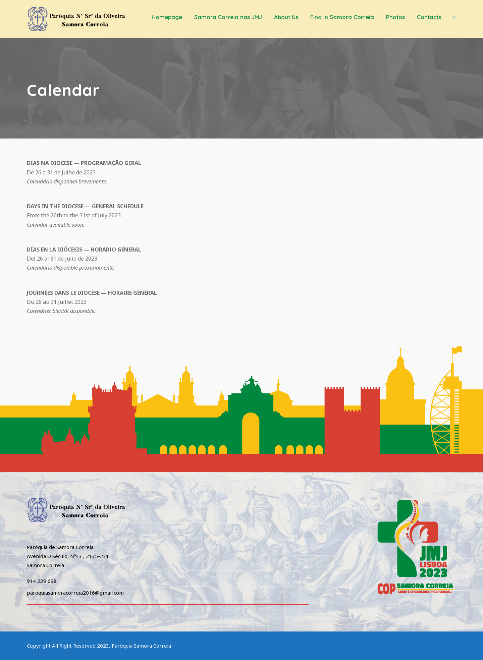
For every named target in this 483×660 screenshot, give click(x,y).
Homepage (167, 16)
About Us (286, 16)
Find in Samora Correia (342, 16)
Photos (395, 16)
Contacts (429, 16)
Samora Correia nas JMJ (228, 16)
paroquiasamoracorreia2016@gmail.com (75, 592)
